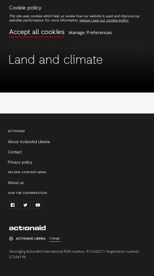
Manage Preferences (90, 33)
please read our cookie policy (103, 20)
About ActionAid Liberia (29, 142)
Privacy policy (20, 162)
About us (16, 183)
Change (54, 238)
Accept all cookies (37, 32)
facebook (13, 205)
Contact (15, 152)
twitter (25, 205)
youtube (38, 205)
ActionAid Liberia (27, 228)
